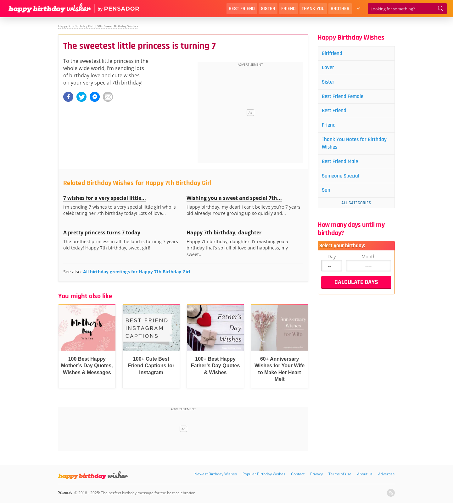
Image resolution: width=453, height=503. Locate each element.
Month (368, 260)
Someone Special (342, 179)
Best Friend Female (344, 97)
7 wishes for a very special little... (104, 197)
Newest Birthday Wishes (215, 474)
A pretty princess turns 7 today (101, 232)
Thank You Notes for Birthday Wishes (356, 146)
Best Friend (242, 8)
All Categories (356, 207)
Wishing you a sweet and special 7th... (234, 197)
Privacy (316, 474)
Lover (329, 68)
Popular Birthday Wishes (264, 474)
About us (364, 474)
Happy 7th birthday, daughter (224, 232)
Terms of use (339, 474)
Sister (268, 8)
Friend (288, 8)
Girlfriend (333, 53)
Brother (340, 8)
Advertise (386, 474)
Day (331, 260)
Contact (298, 474)
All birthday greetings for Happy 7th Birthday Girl (136, 272)
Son (327, 194)
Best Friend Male (342, 164)
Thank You (313, 8)
